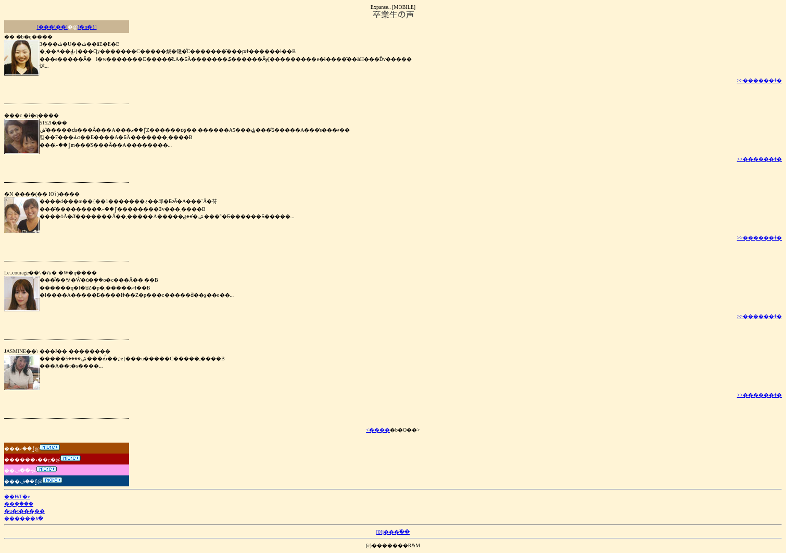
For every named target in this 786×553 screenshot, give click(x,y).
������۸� (23, 518)
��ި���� (18, 504)
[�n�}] (87, 27)
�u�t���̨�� (24, 511)
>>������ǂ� (759, 80)
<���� (378, 430)
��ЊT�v (17, 496)
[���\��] (51, 27)
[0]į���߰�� (393, 532)
